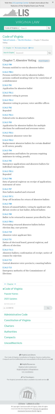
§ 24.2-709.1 (8, 221)
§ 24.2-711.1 (8, 250)
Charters (9, 325)
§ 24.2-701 (7, 85)
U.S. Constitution (27, 372)
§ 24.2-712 (7, 260)
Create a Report (21, 48)
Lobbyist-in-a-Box (33, 404)
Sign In (39, 411)
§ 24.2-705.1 (8, 171)
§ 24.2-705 (7, 161)
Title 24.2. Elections (24, 40)
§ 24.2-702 (7, 107)
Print (31, 48)
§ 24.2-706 (7, 178)
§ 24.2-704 (7, 150)
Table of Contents (9, 40)
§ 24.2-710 (7, 232)
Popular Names (11, 293)
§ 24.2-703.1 (8, 133)
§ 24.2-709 (7, 214)
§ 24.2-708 (7, 204)
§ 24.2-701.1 (8, 93)
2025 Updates (10, 298)
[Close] (53, 2)
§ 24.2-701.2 (8, 100)
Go (49, 53)
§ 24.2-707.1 (8, 196)
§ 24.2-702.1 (8, 115)
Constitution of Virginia (17, 320)
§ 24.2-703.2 (8, 140)
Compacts (9, 337)
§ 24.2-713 (7, 267)
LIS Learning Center (20, 3)
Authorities (10, 331)
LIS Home (21, 404)
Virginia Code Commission (28, 367)
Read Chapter (44, 61)
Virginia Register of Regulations (27, 369)
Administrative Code (16, 314)
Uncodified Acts (13, 342)
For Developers (27, 377)
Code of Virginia (12, 28)
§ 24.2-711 (7, 239)
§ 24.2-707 (7, 189)
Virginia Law (27, 22)
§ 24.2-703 (7, 122)
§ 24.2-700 (7, 64)
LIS (17, 12)
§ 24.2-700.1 (8, 72)
